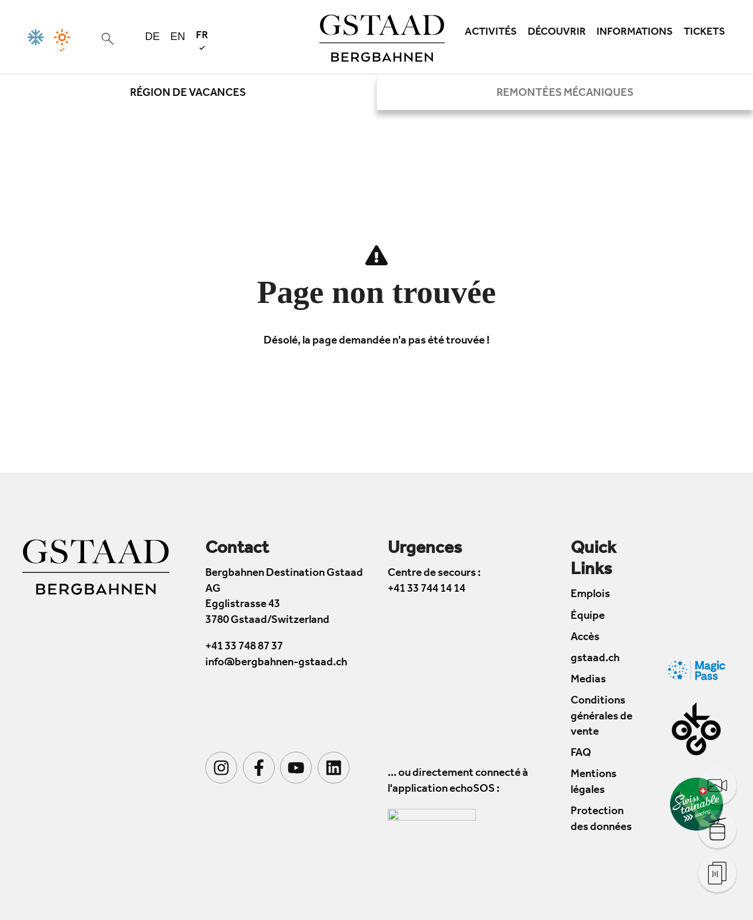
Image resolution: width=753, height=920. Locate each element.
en (178, 36)
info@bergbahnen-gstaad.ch (276, 663)
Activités (491, 33)
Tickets (704, 33)
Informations (635, 33)
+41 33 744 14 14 (426, 589)
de (152, 36)
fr (202, 40)
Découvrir (557, 33)
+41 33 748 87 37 (244, 648)
